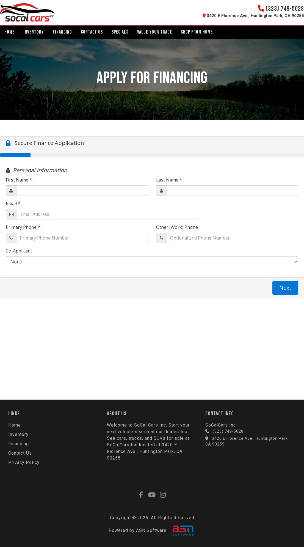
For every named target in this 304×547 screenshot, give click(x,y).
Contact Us (92, 32)
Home (9, 32)
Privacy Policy (24, 462)
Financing (62, 32)
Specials (120, 32)
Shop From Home (197, 32)
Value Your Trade (154, 32)
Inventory (33, 32)
